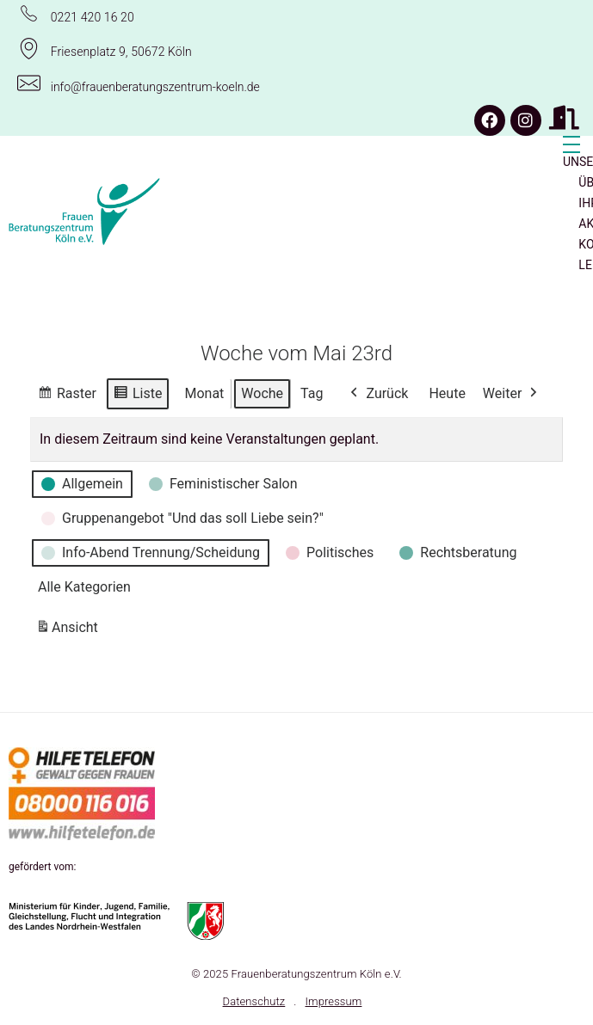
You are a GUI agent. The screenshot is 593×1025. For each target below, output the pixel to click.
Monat (204, 392)
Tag (311, 392)
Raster (66, 395)
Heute (447, 392)
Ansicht (69, 630)
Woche (262, 392)
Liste (137, 395)
